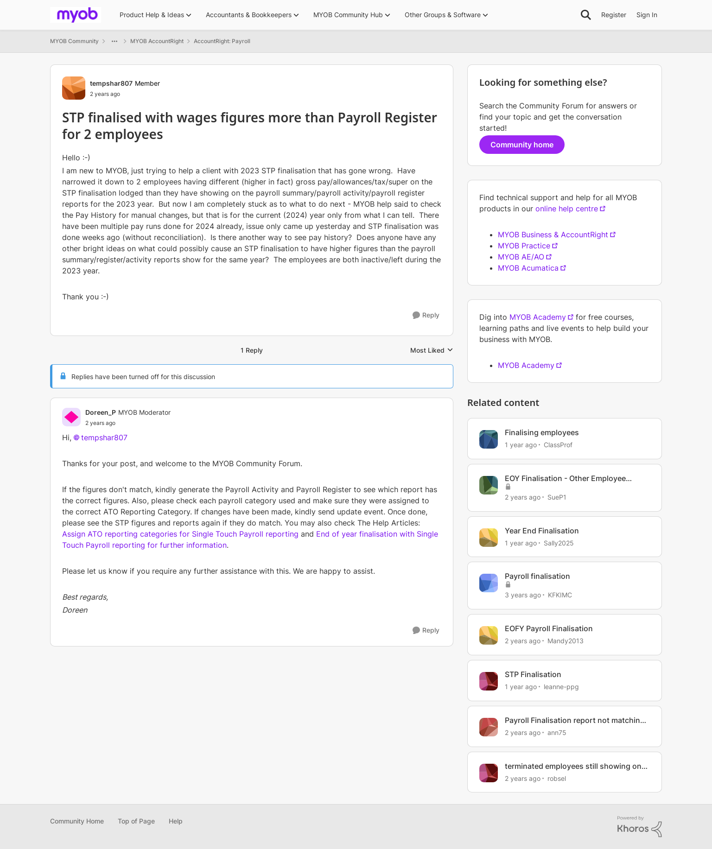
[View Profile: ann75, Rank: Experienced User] (488, 727)
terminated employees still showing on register (573, 766)
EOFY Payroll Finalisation (549, 628)
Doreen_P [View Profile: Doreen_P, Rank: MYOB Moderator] (100, 412)
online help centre (566, 208)
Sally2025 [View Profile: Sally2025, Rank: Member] (559, 542)
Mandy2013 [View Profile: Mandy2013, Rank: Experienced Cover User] (565, 641)
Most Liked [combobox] (431, 350)
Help (176, 821)
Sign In (646, 15)
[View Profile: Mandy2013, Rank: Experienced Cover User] (488, 635)
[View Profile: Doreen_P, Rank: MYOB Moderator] (71, 417)
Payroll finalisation (537, 576)
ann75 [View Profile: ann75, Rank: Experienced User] (556, 732)
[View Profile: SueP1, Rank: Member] (488, 485)
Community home (521, 144)
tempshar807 (104, 437)
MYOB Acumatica (528, 267)
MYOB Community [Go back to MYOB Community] (74, 41)
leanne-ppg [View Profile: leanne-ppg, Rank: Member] (561, 687)
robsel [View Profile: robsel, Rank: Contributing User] (556, 778)
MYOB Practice (524, 245)
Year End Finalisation (542, 530)
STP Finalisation (533, 674)
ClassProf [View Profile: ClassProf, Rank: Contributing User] (558, 445)
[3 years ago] (523, 595)
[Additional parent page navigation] (114, 41)
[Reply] (426, 315)
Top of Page (136, 821)
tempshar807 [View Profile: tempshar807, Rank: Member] (111, 83)
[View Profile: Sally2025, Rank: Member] (488, 537)
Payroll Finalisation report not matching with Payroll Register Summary (575, 720)
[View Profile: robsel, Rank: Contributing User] (488, 773)
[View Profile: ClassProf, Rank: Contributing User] (488, 439)
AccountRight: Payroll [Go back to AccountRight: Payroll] (222, 41)
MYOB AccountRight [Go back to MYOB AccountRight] (157, 41)
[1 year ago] (521, 445)
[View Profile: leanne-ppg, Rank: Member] (488, 681)
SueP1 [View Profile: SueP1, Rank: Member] (556, 497)
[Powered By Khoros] (639, 826)
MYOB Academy (537, 317)
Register (613, 15)
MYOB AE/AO (521, 256)
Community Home (77, 821)
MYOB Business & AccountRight (553, 234)
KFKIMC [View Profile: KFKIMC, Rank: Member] (560, 595)
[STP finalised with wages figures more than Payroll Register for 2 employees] (128, 423)
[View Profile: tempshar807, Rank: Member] (73, 88)
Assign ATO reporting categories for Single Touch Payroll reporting (180, 534)
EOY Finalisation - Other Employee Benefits (565, 478)
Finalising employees (542, 432)
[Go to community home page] (75, 15)
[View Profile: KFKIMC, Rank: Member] (488, 583)
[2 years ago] (522, 497)
